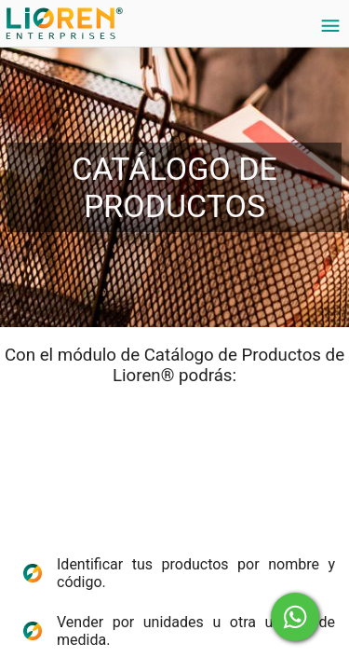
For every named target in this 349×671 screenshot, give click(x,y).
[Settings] (330, 26)
